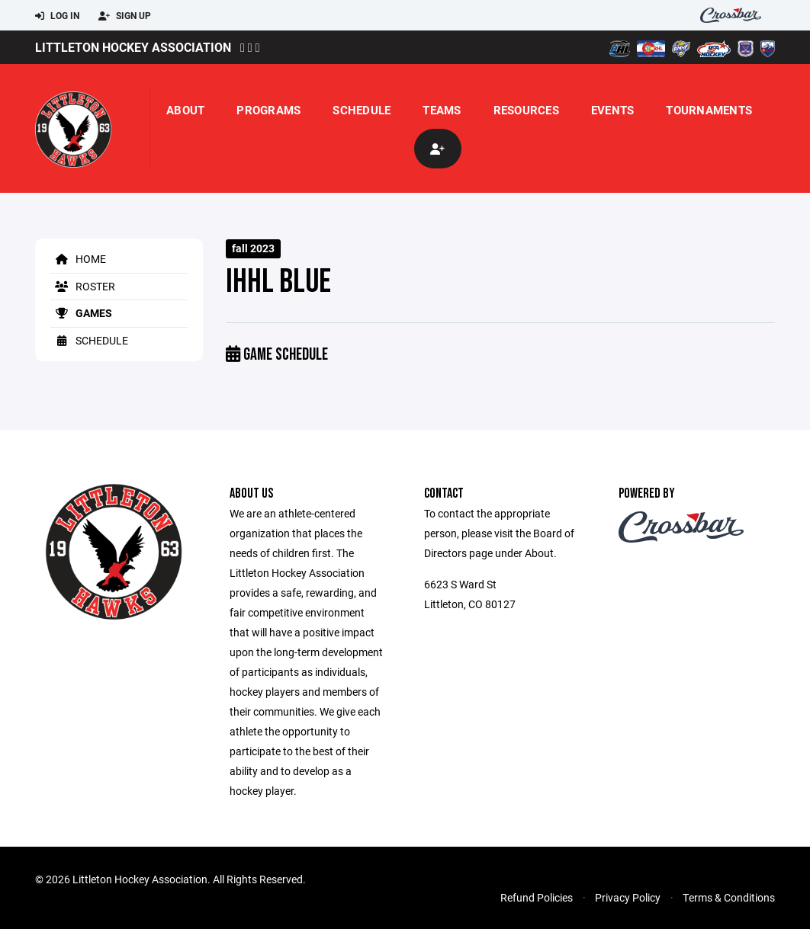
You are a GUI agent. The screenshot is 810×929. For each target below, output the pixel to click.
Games (81, 313)
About (185, 109)
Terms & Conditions (729, 897)
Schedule (362, 109)
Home (78, 258)
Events (613, 109)
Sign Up (124, 16)
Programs (268, 109)
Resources (526, 109)
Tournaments (709, 109)
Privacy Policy (628, 897)
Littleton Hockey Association (133, 47)
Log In (57, 16)
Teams (442, 109)
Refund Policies (536, 897)
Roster (82, 286)
